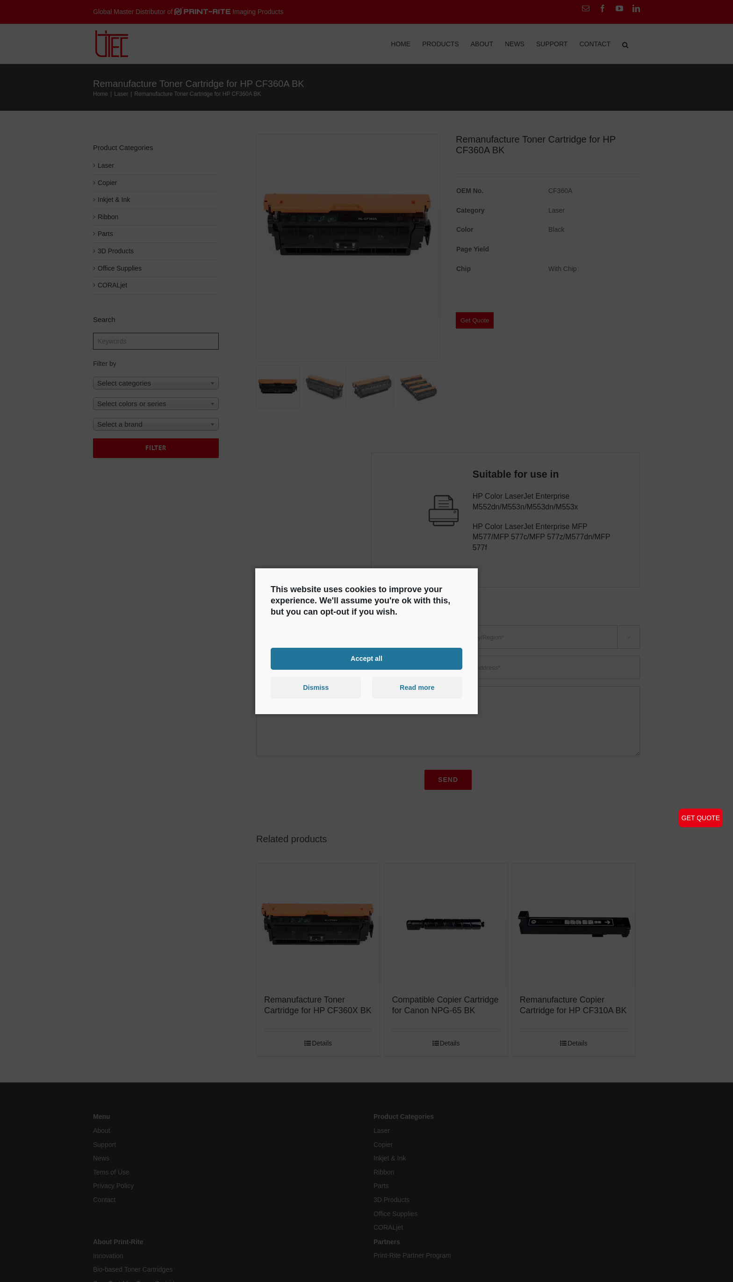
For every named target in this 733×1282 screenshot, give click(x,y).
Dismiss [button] (316, 687)
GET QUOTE (701, 818)
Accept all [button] (366, 658)
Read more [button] (417, 687)
